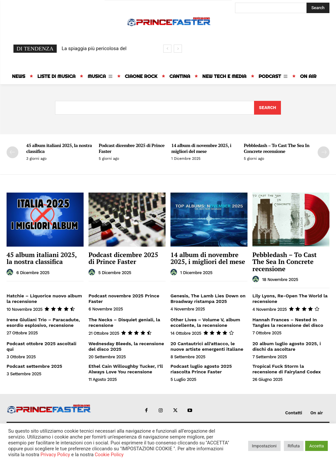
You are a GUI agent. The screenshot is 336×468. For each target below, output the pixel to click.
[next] (178, 49)
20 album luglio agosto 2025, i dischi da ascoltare (286, 345)
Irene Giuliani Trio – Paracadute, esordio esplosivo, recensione (43, 321)
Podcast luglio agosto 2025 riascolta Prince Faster (200, 368)
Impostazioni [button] (264, 445)
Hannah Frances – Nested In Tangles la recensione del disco (287, 321)
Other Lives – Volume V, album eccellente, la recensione (205, 321)
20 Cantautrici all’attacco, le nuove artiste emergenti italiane (206, 345)
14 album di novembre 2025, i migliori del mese (201, 148)
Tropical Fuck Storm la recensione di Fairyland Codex (286, 368)
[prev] (167, 49)
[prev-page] (12, 152)
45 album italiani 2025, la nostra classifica (59, 148)
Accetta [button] (316, 445)
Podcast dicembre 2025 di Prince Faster (132, 148)
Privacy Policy (55, 455)
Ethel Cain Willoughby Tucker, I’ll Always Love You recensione (125, 368)
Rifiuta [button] (294, 445)
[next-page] (323, 152)
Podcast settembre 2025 (34, 365)
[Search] (317, 8)
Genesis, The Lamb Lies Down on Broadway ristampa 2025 (207, 297)
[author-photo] (11, 272)
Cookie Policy (109, 455)
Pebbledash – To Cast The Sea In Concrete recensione (276, 148)
